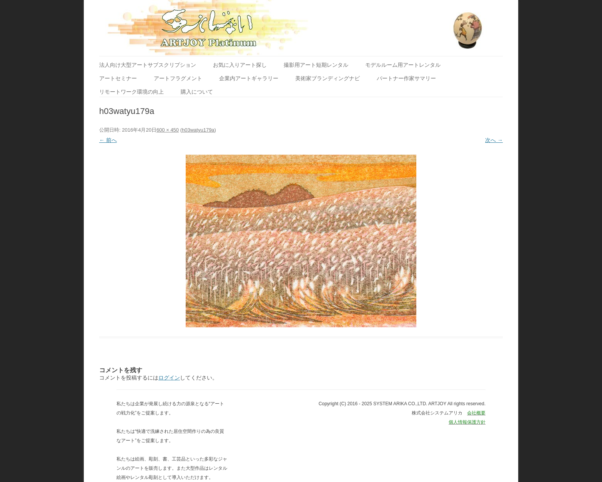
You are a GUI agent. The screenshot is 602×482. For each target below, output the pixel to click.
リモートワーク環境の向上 (131, 92)
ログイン (169, 378)
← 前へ (108, 140)
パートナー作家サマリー (406, 78)
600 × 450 (167, 130)
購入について (197, 92)
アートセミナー (118, 78)
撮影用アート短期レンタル (316, 65)
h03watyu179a (198, 130)
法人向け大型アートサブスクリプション (147, 65)
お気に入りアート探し (240, 65)
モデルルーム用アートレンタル (403, 65)
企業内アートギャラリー (248, 78)
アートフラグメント (178, 78)
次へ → (494, 140)
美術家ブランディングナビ (327, 78)
